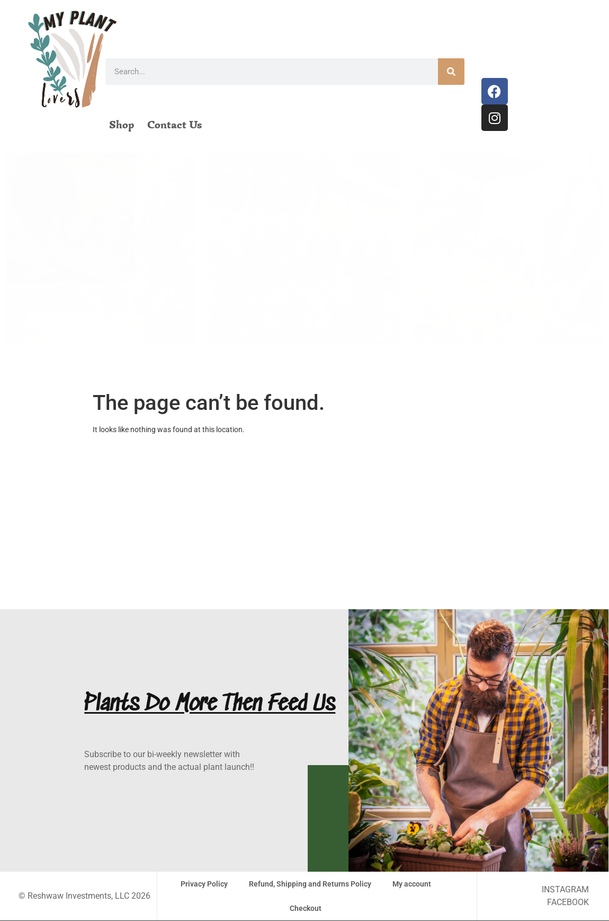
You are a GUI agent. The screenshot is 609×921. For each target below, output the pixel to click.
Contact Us (174, 124)
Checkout (305, 908)
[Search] (451, 71)
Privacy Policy (204, 884)
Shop (121, 124)
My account (411, 884)
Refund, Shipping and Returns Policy (310, 884)
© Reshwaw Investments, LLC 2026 (84, 896)
